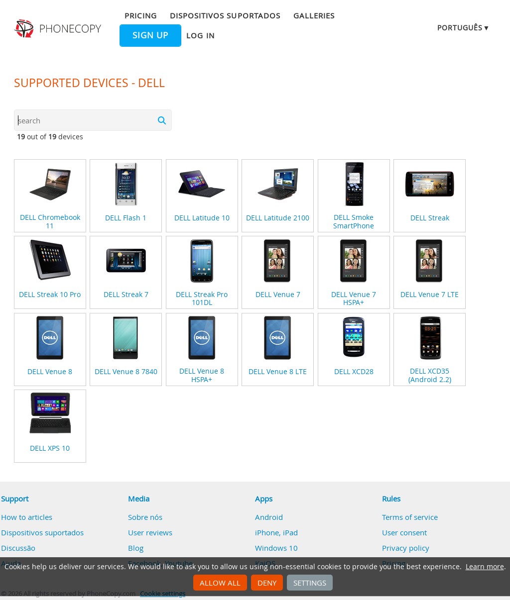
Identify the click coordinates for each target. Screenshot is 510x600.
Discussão (18, 548)
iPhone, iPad (276, 532)
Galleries (314, 15)
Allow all (220, 583)
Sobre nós (145, 517)
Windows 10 (276, 548)
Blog (135, 548)
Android (269, 517)
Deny (266, 583)
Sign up (150, 35)
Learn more (485, 566)
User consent (404, 532)
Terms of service (410, 517)
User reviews (150, 532)
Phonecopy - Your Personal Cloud (59, 29)
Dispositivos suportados (225, 15)
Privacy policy (405, 548)
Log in (200, 35)
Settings (309, 583)
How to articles (26, 517)
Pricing (140, 15)
